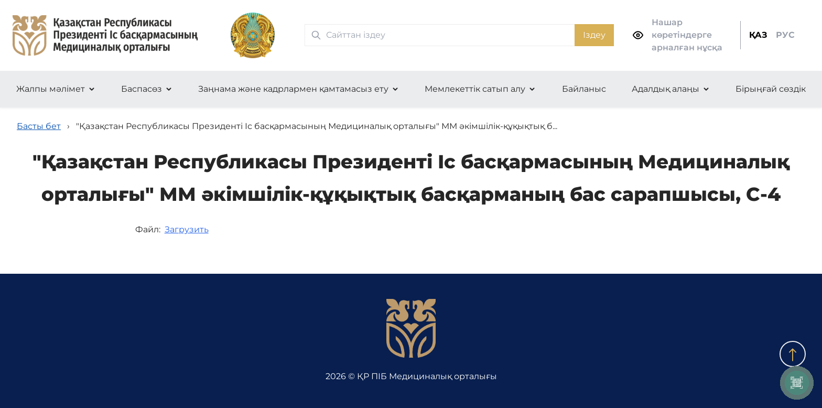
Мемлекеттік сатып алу (475, 89)
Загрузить (187, 229)
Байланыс (584, 89)
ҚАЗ (758, 35)
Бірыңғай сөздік (771, 89)
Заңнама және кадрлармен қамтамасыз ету (293, 89)
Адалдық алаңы (665, 89)
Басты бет (39, 126)
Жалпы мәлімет (50, 89)
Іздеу (594, 35)
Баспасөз (141, 89)
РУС (785, 35)
